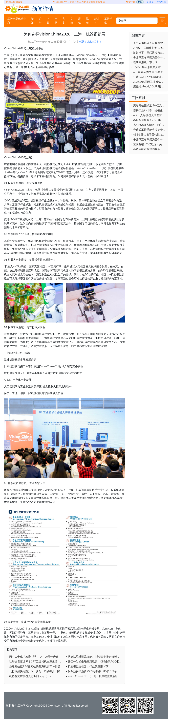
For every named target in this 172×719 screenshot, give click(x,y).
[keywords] (137, 20)
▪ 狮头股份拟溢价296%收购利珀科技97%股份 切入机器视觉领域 (94, 671)
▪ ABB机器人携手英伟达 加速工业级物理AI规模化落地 (149, 72)
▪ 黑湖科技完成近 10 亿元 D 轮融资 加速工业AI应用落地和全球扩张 (149, 105)
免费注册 (130, 1)
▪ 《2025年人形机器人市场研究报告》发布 (149, 67)
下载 (48, 21)
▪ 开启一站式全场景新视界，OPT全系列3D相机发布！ (94, 661)
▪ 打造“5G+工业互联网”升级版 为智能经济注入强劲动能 (149, 77)
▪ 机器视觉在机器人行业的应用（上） (30, 676)
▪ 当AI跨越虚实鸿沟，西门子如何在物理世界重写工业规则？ (149, 125)
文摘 (71, 21)
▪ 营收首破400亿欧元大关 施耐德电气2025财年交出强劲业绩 (149, 144)
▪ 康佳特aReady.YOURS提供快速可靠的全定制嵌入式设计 (149, 86)
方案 (63, 21)
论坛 (40, 21)
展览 (79, 21)
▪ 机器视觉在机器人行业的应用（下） (88, 666)
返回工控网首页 (14, 1)
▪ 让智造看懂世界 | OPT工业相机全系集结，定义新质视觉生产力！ (36, 661)
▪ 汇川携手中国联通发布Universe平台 (149, 52)
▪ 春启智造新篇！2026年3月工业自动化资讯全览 (149, 120)
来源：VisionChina (90, 41)
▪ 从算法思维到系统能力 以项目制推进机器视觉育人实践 (94, 656)
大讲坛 (96, 21)
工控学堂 (108, 21)
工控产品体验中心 (16, 21)
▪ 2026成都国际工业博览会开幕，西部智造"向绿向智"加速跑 (149, 82)
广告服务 (149, 1)
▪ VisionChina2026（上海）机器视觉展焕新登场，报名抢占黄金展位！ (94, 676)
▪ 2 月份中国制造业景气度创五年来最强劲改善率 (149, 48)
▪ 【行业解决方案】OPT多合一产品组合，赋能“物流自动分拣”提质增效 (36, 671)
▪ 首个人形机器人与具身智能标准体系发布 (149, 43)
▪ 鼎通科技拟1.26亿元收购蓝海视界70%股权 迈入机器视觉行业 (36, 666)
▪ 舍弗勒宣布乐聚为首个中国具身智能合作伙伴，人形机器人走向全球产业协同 (149, 57)
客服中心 (161, 1)
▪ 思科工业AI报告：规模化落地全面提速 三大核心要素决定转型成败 (149, 110)
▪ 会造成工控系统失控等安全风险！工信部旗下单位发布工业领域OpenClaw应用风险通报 (149, 129)
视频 (87, 21)
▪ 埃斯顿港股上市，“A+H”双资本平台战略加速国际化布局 (149, 62)
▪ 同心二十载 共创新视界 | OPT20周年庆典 (33, 656)
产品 (56, 21)
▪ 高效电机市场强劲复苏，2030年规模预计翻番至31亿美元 (149, 149)
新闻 (32, 21)
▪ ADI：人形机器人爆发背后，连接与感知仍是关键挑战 (149, 115)
